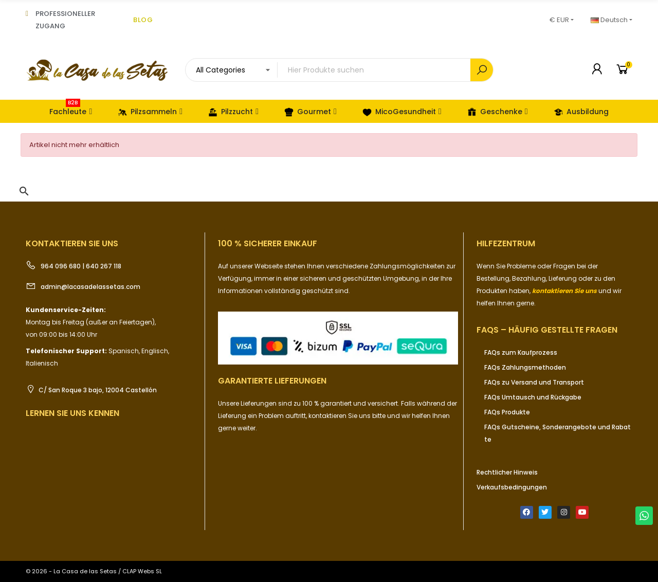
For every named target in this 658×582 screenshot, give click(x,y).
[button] (24, 191)
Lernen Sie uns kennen (72, 413)
